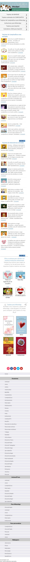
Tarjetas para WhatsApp (14, 304)
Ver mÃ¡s (22, 140)
